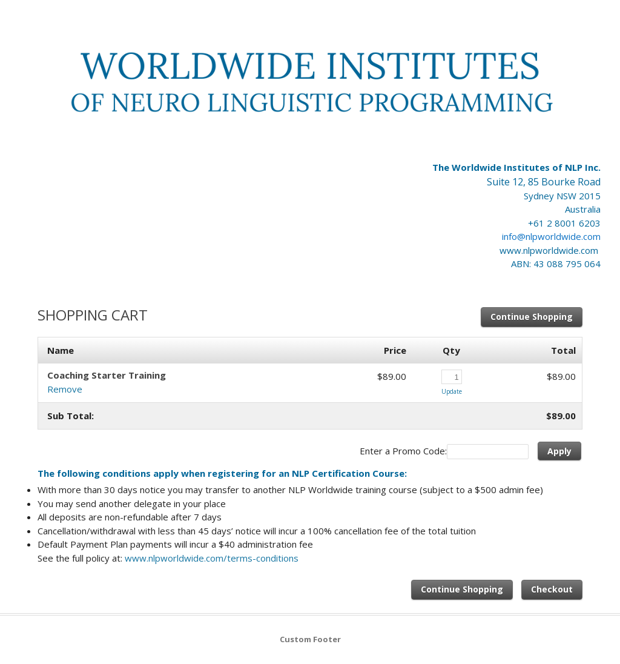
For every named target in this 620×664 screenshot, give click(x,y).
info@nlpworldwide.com (551, 236)
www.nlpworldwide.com (550, 250)
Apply (559, 451)
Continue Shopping (531, 316)
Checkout (552, 589)
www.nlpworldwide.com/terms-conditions (211, 558)
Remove (64, 389)
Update (451, 391)
